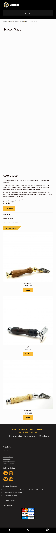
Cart (43, 529)
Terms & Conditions (9, 463)
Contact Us (6, 453)
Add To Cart (9, 208)
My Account (9, 530)
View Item (28, 290)
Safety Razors (14, 222)
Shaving (22, 21)
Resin (8, 222)
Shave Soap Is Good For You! (13, 492)
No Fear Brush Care (11, 495)
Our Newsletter (8, 457)
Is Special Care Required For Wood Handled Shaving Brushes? (24, 490)
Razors (27, 21)
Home (6, 21)
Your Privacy (7, 459)
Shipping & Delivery (9, 461)
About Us (6, 451)
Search (28, 530)
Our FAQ (5, 455)
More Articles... (10, 500)
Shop (10, 21)
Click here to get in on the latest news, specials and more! (28, 436)
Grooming (15, 21)
